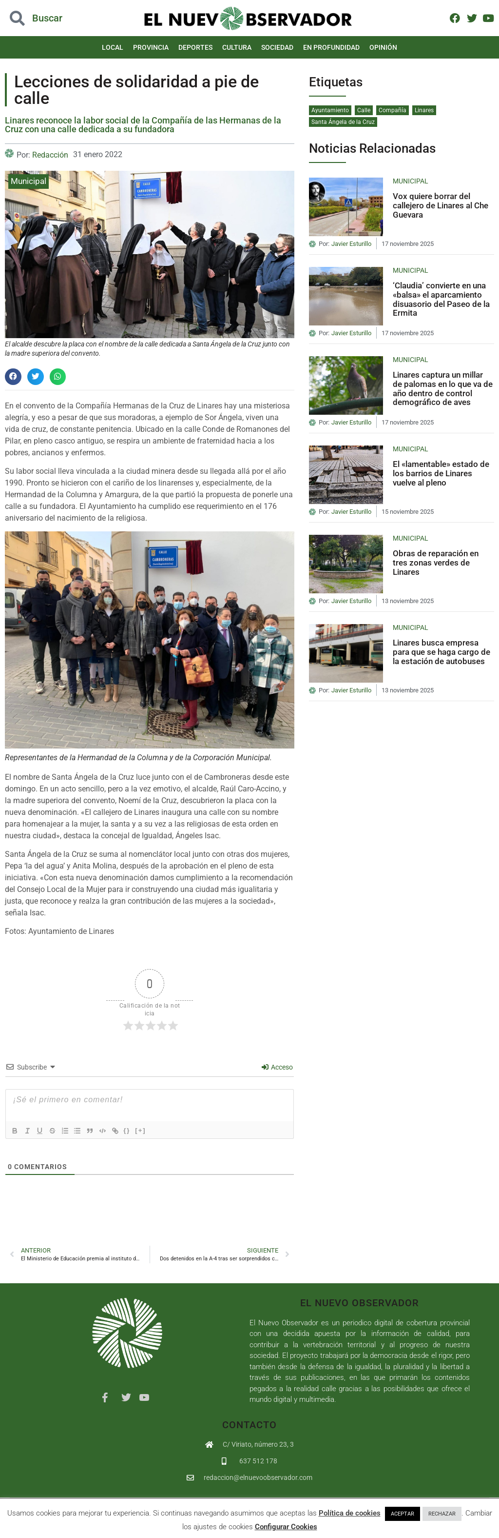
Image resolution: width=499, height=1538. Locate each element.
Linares (424, 110)
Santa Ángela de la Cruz (343, 122)
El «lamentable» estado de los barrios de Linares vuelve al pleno (441, 473)
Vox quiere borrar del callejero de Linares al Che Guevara (440, 205)
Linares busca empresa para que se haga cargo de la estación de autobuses (441, 652)
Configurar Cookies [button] (286, 1526)
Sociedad (277, 47)
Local (112, 47)
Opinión (383, 47)
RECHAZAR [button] (442, 1514)
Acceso (277, 1067)
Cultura (236, 47)
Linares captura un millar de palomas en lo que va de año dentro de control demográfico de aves (443, 388)
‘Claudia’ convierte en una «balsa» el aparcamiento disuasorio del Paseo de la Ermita (441, 299)
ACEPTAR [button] (402, 1514)
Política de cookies (350, 1513)
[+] (150, 1130)
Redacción (50, 155)
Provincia (151, 47)
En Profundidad (331, 47)
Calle (363, 110)
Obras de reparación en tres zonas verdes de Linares (436, 562)
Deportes (195, 47)
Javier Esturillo (351, 244)
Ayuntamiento (330, 110)
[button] (13, 376)
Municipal (28, 181)
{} (137, 1130)
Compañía (392, 110)
